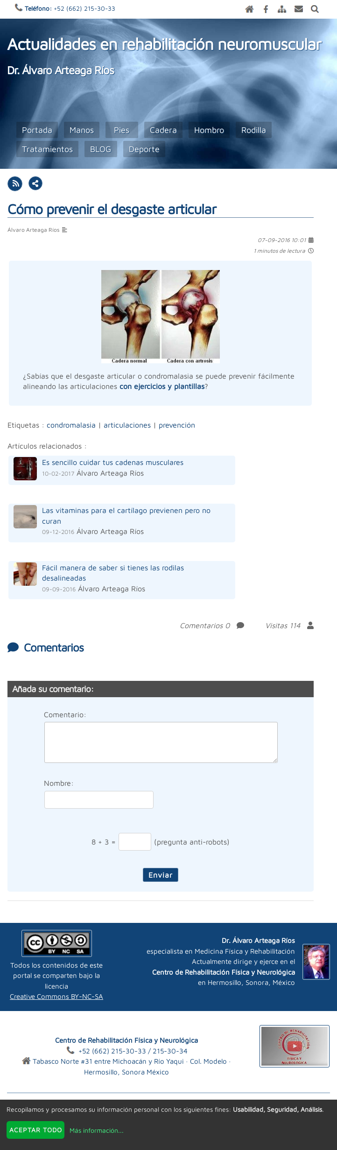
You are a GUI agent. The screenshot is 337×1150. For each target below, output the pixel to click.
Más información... (97, 1130)
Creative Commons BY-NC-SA (56, 996)
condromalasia (71, 425)
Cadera (163, 130)
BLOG (100, 149)
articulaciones (127, 425)
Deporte (144, 149)
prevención (177, 425)
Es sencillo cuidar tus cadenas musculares (112, 462)
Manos (82, 130)
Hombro (209, 130)
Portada (37, 130)
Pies (121, 130)
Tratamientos (47, 149)
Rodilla (253, 130)
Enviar (160, 875)
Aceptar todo (35, 1130)
